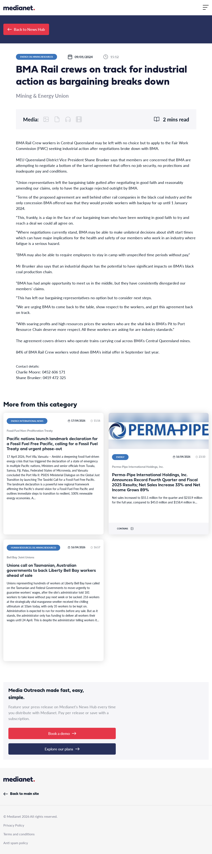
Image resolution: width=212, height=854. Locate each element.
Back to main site (21, 794)
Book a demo (62, 733)
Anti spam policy (15, 842)
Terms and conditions (19, 834)
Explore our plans (62, 748)
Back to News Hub (26, 29)
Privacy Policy (13, 825)
